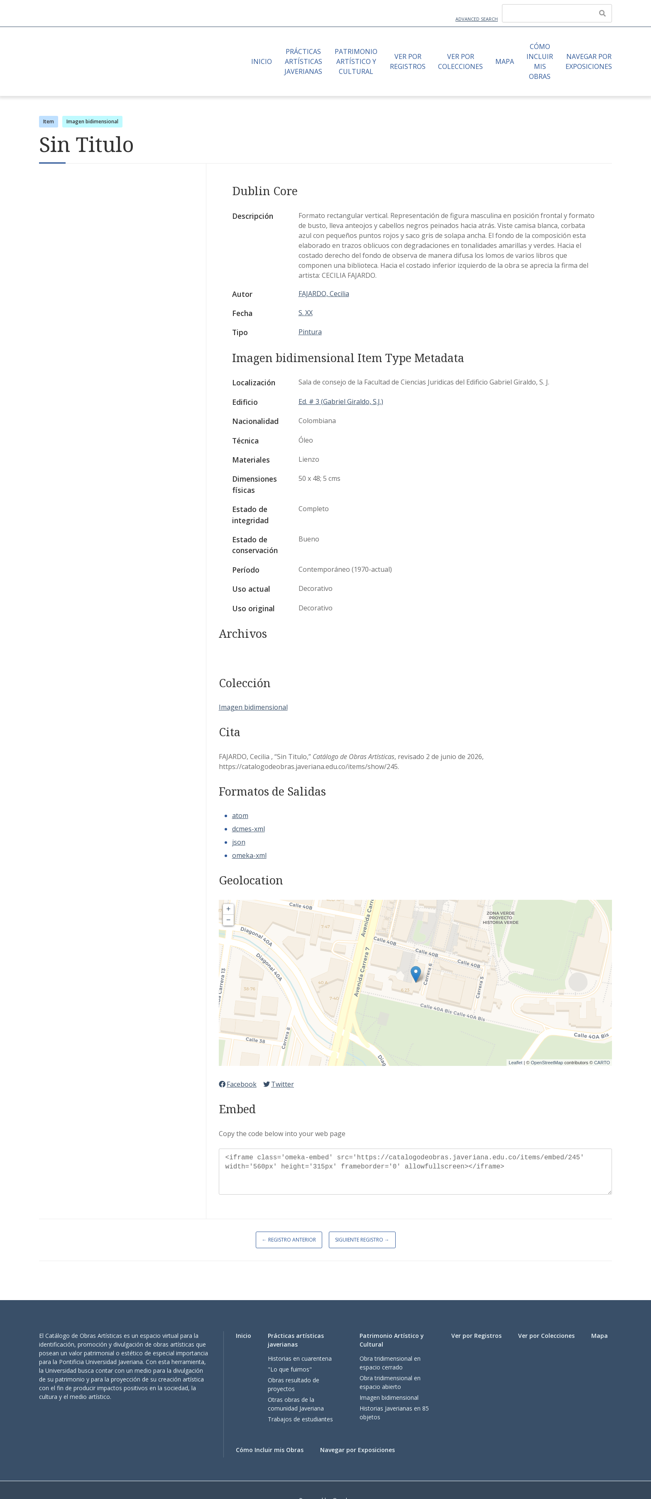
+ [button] (228, 909)
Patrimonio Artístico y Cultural (356, 61)
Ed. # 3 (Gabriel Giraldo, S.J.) (341, 401)
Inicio (261, 61)
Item (48, 121)
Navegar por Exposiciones (588, 61)
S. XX (306, 312)
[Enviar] (602, 13)
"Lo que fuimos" (290, 1369)
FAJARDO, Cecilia (324, 293)
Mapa (504, 61)
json (238, 842)
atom (240, 815)
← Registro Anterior (289, 1239)
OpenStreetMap (547, 1062)
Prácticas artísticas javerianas (303, 61)
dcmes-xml (248, 828)
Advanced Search (476, 19)
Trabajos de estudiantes (300, 1419)
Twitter (278, 1084)
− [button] (228, 920)
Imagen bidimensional (92, 121)
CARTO (602, 1062)
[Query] (557, 13)
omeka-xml (249, 855)
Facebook (238, 1084)
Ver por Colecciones (460, 61)
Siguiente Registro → (362, 1239)
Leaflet (515, 1062)
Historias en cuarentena (300, 1358)
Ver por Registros (408, 61)
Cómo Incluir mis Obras (539, 61)
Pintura (310, 331)
